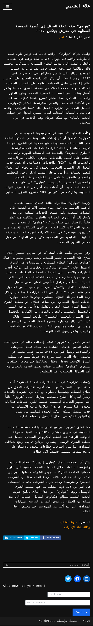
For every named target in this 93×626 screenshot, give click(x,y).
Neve (86, 622)
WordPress (47, 622)
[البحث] (51, 565)
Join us (81, 613)
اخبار (61, 38)
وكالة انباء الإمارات (77, 527)
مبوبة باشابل (68, 522)
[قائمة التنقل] (7, 6)
